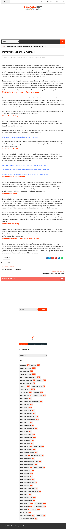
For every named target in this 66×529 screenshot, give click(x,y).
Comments (42, 344)
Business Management (11, 46)
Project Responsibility (26, 500)
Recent (23, 344)
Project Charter (24, 398)
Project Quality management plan (29, 491)
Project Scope (38, 503)
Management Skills (37, 386)
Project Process (24, 476)
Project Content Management (28, 419)
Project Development (25, 434)
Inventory (39, 380)
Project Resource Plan (26, 497)
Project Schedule (24, 503)
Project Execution (24, 446)
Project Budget (38, 395)
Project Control (24, 422)
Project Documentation (26, 437)
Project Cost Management (27, 428)
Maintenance (23, 386)
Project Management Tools (27, 464)
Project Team (23, 509)
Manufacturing (24, 392)
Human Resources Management (28, 377)
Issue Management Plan (26, 383)
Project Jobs (23, 455)
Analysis (33, 365)
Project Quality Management (27, 488)
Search (42, 309)
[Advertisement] (33, 27)
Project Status (38, 506)
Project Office (38, 467)
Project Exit (37, 446)
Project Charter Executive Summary (29, 401)
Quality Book (33, 340)
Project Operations (25, 470)
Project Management (25, 458)
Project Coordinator (25, 425)
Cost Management (24, 371)
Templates (39, 515)
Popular (33, 344)
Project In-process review (27, 452)
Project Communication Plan (27, 416)
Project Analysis (24, 395)
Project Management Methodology (29, 461)
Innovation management (26, 380)
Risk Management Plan (25, 515)
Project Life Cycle (36, 455)
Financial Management (25, 374)
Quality (34, 509)
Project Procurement (25, 479)
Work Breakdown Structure (27, 518)
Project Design (24, 431)
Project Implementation (26, 449)
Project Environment (25, 440)
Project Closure (24, 407)
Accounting (23, 365)
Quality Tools (23, 512)
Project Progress (24, 485)
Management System (23, 46)
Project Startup (24, 506)
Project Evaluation (25, 443)
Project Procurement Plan (27, 482)
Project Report (24, 494)
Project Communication (26, 413)
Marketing (36, 392)
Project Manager (24, 467)
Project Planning (24, 473)
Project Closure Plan (25, 410)
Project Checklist (24, 404)
